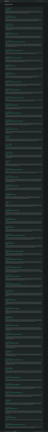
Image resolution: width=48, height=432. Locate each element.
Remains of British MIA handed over (11, 408)
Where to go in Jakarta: (9, 368)
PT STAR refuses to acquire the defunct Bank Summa (14, 169)
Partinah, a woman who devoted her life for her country (14, 392)
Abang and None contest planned (11, 299)
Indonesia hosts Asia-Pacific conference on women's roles (15, 97)
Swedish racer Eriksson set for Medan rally (12, 308)
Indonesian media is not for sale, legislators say (13, 276)
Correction (7, 161)
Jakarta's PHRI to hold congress (11, 219)
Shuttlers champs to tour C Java (11, 65)
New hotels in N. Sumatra (10, 227)
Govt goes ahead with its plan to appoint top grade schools (15, 251)
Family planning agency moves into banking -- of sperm (14, 359)
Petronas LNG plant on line (10, 291)
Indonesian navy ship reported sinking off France (13, 284)
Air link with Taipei (8, 351)
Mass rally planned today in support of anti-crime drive (14, 259)
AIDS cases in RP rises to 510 (10, 73)
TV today (7, 202)
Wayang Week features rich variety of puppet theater (14, 57)
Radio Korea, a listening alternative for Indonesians (14, 267)
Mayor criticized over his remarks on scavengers (13, 81)
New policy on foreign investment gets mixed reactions (14, 50)
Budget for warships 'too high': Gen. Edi (12, 33)
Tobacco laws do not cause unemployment (12, 325)
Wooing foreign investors (9, 243)
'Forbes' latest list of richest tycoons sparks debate (13, 334)
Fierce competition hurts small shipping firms (13, 384)
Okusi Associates (17, 431)
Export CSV (39, 431)
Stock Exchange (8, 400)
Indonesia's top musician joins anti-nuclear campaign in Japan (15, 235)
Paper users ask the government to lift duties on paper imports (15, 41)
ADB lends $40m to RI (9, 317)
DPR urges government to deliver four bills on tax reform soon (15, 424)
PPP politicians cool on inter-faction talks (12, 185)
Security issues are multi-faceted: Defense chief (13, 377)
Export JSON (42, 431)
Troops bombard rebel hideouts (10, 194)
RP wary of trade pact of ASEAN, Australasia (12, 210)
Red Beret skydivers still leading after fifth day (13, 89)
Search (36, 431)
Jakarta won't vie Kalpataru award (11, 417)
